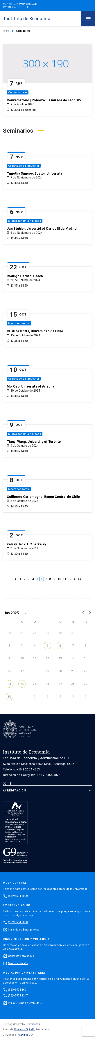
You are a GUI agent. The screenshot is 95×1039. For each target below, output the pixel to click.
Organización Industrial (23, 165)
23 (9, 684)
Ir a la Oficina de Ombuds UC (25, 1002)
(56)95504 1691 (18, 989)
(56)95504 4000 (18, 895)
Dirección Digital (23, 1029)
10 (59, 579)
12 (69, 579)
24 (22, 684)
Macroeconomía (19, 323)
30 (9, 696)
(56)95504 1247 (18, 995)
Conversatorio (17, 92)
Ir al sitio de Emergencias (23, 929)
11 (64, 579)
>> (80, 579)
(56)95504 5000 (18, 922)
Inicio (6, 30)
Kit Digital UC (25, 1034)
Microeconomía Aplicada (24, 220)
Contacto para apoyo (21, 955)
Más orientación (18, 963)
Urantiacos (32, 1024)
